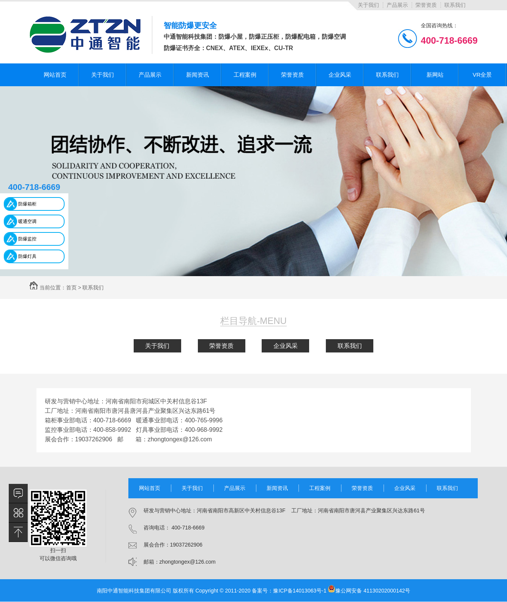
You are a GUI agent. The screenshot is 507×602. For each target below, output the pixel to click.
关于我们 (368, 5)
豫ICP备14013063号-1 (299, 591)
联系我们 (455, 5)
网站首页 (149, 488)
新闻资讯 (277, 488)
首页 (71, 287)
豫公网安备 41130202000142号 (369, 591)
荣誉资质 (426, 5)
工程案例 (319, 488)
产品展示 (397, 5)
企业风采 (285, 346)
